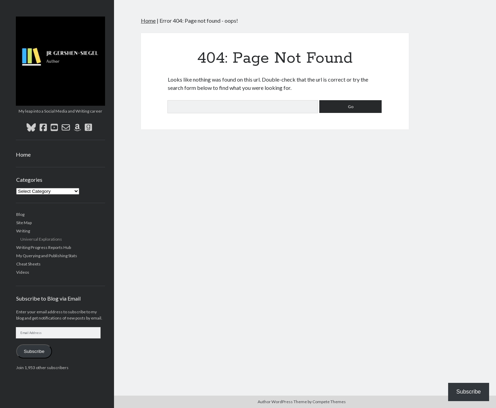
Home (23, 154)
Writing (23, 230)
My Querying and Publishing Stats (46, 255)
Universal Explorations (41, 239)
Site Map (24, 222)
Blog (20, 214)
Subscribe (34, 351)
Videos (22, 272)
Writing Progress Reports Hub (43, 247)
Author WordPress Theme (282, 401)
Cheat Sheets (28, 263)
